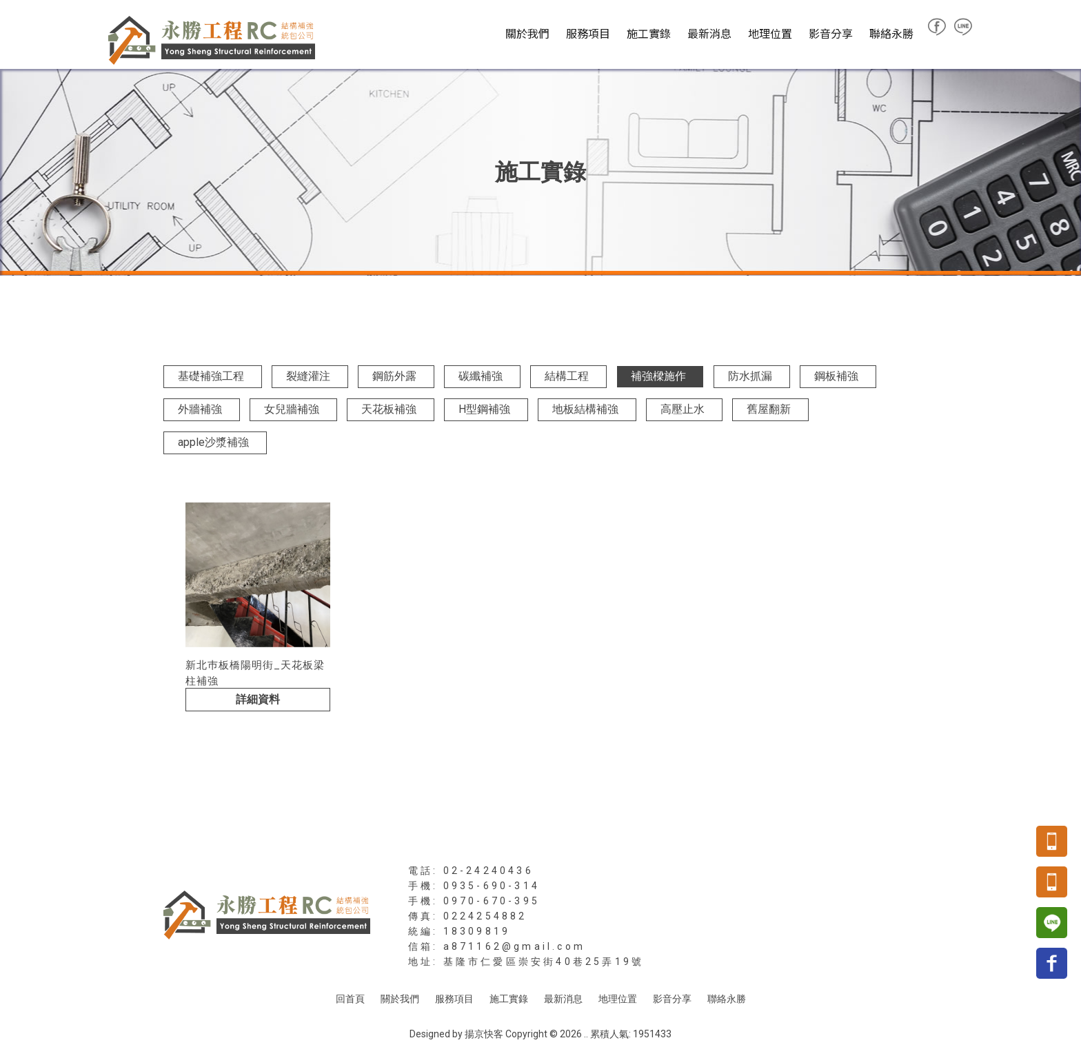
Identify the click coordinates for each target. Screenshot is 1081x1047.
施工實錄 (649, 33)
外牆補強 (200, 409)
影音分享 (831, 33)
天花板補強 (388, 409)
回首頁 (350, 998)
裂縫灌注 (308, 376)
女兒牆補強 (291, 409)
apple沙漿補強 (213, 442)
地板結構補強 (585, 409)
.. (586, 1033)
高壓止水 (682, 409)
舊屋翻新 (769, 409)
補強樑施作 (658, 376)
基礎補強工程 (211, 376)
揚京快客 (484, 1033)
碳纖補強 (480, 376)
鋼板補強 (836, 376)
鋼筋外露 (394, 376)
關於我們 (527, 33)
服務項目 (588, 33)
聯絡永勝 (891, 33)
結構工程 (567, 376)
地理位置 (770, 33)
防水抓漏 (750, 376)
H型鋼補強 (484, 409)
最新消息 (709, 33)
